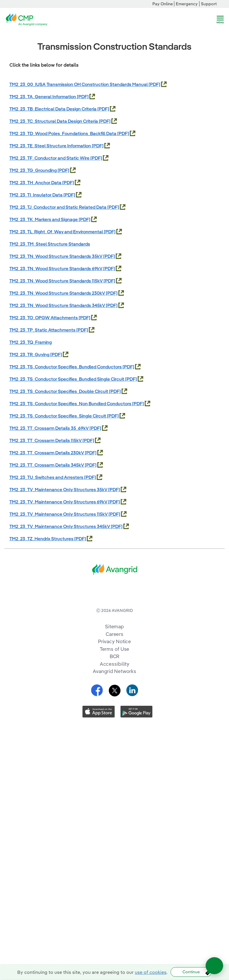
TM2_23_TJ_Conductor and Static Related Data (58, 207)
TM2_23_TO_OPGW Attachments (44, 317)
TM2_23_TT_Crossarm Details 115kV (45, 440)
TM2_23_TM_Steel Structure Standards (49, 244)
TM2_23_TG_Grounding (33, 170)
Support (209, 3)
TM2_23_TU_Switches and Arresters (46, 477)
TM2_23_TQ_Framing (30, 342)
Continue (191, 971)
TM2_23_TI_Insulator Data (36, 195)
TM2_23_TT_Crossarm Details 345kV (47, 465)
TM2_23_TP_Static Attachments (42, 330)
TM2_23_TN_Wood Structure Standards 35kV (56, 256)
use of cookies (150, 972)
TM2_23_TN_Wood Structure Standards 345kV (57, 305)
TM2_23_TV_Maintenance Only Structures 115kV (59, 514)
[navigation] (220, 19)
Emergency (187, 3)
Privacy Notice (114, 665)
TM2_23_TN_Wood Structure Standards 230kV (57, 293)
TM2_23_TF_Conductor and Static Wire (49, 158)
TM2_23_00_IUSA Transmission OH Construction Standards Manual (79, 84)
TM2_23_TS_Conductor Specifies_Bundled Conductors (66, 367)
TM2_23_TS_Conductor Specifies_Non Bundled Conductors (70, 403)
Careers (114, 658)
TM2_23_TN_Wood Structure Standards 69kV (56, 268)
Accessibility (115, 688)
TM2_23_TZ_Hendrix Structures (41, 538)
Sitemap (114, 650)
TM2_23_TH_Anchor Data (35, 182)
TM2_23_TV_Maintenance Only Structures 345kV (60, 526)
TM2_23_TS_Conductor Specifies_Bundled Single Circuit (67, 379)
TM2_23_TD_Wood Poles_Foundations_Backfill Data (63, 133)
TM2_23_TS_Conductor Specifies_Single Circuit (58, 416)
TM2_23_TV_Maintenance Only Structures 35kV (58, 489)
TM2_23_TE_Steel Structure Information (50, 146)
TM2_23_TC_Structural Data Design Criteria (54, 121)
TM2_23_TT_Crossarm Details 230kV (47, 453)
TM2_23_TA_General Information (43, 96)
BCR (115, 680)
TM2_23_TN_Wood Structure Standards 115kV (56, 281)
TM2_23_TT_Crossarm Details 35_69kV (49, 428)
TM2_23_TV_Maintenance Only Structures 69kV (58, 502)
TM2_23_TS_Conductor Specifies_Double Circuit (59, 391)
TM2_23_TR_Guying (29, 354)
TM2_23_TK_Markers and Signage (44, 219)
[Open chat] (214, 965)
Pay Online (162, 3)
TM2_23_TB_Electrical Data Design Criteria (53, 109)
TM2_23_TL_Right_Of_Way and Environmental (56, 231)
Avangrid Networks (114, 695)
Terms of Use (115, 673)
